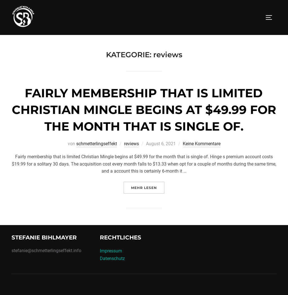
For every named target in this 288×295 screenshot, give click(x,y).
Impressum (111, 251)
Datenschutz (112, 258)
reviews (131, 143)
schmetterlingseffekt (96, 143)
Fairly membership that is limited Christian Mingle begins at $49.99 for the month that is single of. (144, 110)
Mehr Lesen (148, 187)
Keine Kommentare (201, 143)
